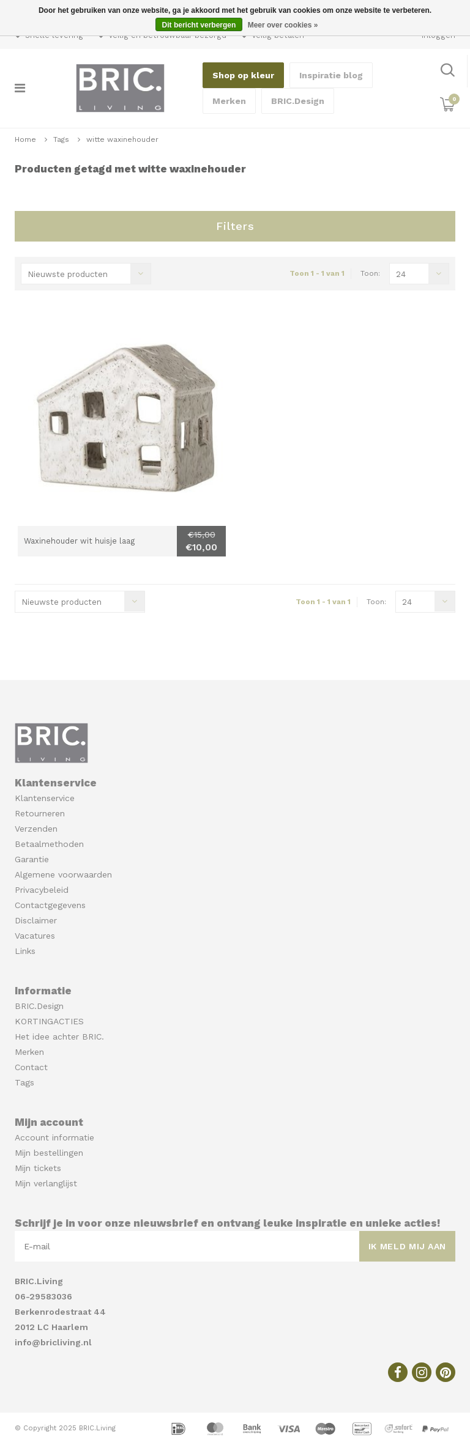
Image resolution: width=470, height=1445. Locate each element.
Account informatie (54, 1137)
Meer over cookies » (283, 25)
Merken (229, 101)
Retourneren (40, 813)
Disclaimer (36, 920)
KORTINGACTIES (49, 1021)
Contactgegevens (50, 905)
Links (25, 951)
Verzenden (36, 828)
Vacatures (35, 936)
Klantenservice (45, 798)
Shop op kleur (243, 75)
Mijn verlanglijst (46, 1183)
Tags (61, 139)
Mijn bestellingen (49, 1153)
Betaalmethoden (49, 844)
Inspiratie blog (331, 75)
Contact (31, 1067)
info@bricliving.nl (53, 1342)
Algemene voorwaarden (63, 874)
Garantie (32, 859)
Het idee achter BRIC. (59, 1036)
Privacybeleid (42, 890)
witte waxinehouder (122, 139)
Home (25, 139)
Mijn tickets (38, 1168)
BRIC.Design (297, 101)
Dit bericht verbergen (199, 25)
